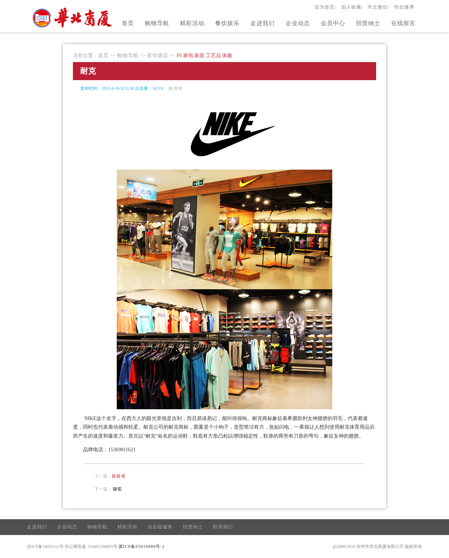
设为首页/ (326, 7)
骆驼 (117, 489)
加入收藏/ (352, 7)
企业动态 (298, 23)
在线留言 (403, 23)
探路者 (119, 476)
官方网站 (73, 17)
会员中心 (333, 23)
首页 (128, 23)
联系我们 (223, 527)
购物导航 (157, 23)
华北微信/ (378, 7)
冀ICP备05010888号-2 (142, 546)
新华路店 (157, 55)
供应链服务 (160, 527)
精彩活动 (192, 23)
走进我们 (262, 23)
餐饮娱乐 (227, 23)
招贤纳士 (368, 23)
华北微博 (404, 7)
